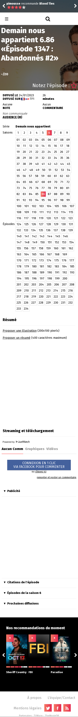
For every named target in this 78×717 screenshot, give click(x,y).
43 (55, 164)
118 (33, 218)
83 (24, 194)
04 (37, 140)
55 (18, 176)
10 (18, 146)
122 (63, 218)
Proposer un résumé (16, 338)
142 (34, 236)
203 (33, 284)
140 (19, 236)
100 (19, 206)
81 (67, 188)
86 (43, 194)
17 (61, 146)
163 (19, 254)
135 (41, 230)
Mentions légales (27, 708)
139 (70, 230)
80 (61, 188)
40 (37, 164)
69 (49, 182)
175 (56, 260)
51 (50, 170)
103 (41, 206)
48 (31, 170)
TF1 (32, 99)
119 (41, 218)
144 (49, 236)
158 (41, 248)
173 (41, 260)
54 (68, 170)
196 (34, 278)
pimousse (13, 3)
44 (62, 164)
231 (63, 302)
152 (57, 242)
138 (63, 230)
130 (63, 224)
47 (24, 170)
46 (18, 170)
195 (26, 278)
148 (26, 242)
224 (70, 296)
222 (56, 296)
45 (68, 164)
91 (18, 200)
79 (55, 188)
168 (57, 254)
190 (49, 272)
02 (24, 140)
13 (36, 146)
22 (36, 152)
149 (34, 242)
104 (49, 206)
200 (64, 278)
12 (30, 146)
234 (26, 308)
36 (67, 158)
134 (33, 230)
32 (43, 158)
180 (34, 266)
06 (49, 140)
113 (56, 212)
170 (19, 260)
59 (42, 176)
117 (26, 218)
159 (48, 248)
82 (18, 194)
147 (19, 242)
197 (42, 278)
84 (30, 194)
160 (56, 248)
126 (33, 224)
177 (71, 260)
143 (42, 236)
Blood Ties (46, 3)
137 (55, 230)
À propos (34, 698)
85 (36, 194)
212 (41, 290)
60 (49, 176)
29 (24, 158)
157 (33, 248)
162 (70, 248)
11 (24, 146)
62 (61, 176)
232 (70, 302)
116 (19, 218)
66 (30, 182)
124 (19, 224)
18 (67, 146)
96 (49, 200)
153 (64, 242)
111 (41, 212)
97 (55, 200)
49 (37, 170)
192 (64, 272)
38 (24, 164)
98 (62, 200)
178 (19, 266)
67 (37, 182)
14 (43, 146)
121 (56, 218)
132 (19, 230)
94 (37, 200)
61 (55, 176)
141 (26, 236)
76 (36, 188)
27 (67, 152)
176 (64, 260)
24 (49, 152)
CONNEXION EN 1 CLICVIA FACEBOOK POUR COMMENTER (39, 465)
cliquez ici (40, 471)
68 (43, 182)
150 (42, 242)
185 (72, 266)
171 (26, 260)
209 (19, 290)
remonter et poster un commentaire (56, 477)
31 (36, 158)
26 (61, 152)
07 (55, 140)
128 (48, 224)
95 (43, 200)
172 (34, 260)
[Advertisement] (39, 383)
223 (63, 296)
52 (56, 170)
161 (63, 248)
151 (50, 242)
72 (68, 182)
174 (49, 260)
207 (64, 284)
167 (49, 254)
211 (34, 290)
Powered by (16, 442)
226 (26, 302)
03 (30, 140)
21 (30, 152)
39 (30, 164)
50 (43, 170)
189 (42, 272)
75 (30, 188)
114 (63, 212)
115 (71, 212)
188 (34, 272)
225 (19, 302)
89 (62, 194)
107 (72, 206)
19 (18, 152)
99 (68, 200)
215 (63, 290)
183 (56, 266)
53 (62, 170)
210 (26, 290)
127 (41, 224)
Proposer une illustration (20, 331)
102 (34, 206)
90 (68, 194)
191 (57, 272)
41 (43, 164)
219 (33, 296)
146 (65, 236)
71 (61, 182)
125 (26, 224)
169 (64, 254)
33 (49, 158)
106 (64, 206)
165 (34, 254)
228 (41, 302)
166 (41, 254)
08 (62, 140)
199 (57, 278)
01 (18, 140)
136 (48, 230)
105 (56, 206)
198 (49, 278)
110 (34, 212)
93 (30, 200)
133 (26, 230)
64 (18, 182)
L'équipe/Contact (61, 698)
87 (49, 194)
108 (19, 212)
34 (55, 158)
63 (67, 176)
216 (70, 290)
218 (26, 296)
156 (26, 248)
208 (72, 284)
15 (49, 146)
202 (26, 284)
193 (72, 272)
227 (33, 302)
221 (48, 296)
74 (24, 188)
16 (55, 146)
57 (30, 176)
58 (36, 176)
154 (71, 242)
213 (48, 290)
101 (26, 206)
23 (43, 152)
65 (24, 182)
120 (48, 218)
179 (26, 266)
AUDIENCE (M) (12, 117)
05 (43, 140)
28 (18, 158)
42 (49, 164)
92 (24, 200)
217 (19, 296)
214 (55, 290)
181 (42, 266)
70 (55, 182)
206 (56, 284)
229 (48, 302)
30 (30, 158)
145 (57, 236)
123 (70, 218)
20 (24, 152)
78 (49, 188)
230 (56, 302)
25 (55, 152)
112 (49, 212)
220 (41, 296)
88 (55, 194)
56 (24, 176)
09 (68, 140)
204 (41, 284)
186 (19, 272)
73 (18, 188)
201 (19, 284)
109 (26, 212)
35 (61, 158)
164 (26, 254)
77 (43, 188)
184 (64, 266)
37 (18, 164)
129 (56, 224)
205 (49, 284)
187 (26, 272)
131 (71, 224)
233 (19, 308)
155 (19, 248)
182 (49, 266)
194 (19, 278)
